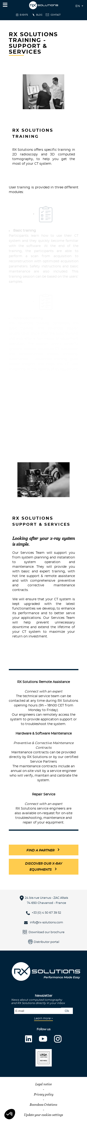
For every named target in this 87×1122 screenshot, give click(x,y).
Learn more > (43, 1018)
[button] (9, 1114)
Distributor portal (46, 942)
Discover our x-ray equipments (43, 866)
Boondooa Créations (43, 1104)
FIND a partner (40, 850)
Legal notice (43, 1084)
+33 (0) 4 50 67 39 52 (46, 912)
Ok (67, 1011)
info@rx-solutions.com (46, 922)
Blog (39, 15)
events (24, 15)
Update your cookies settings (43, 1115)
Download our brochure (46, 932)
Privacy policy (43, 1094)
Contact (56, 15)
